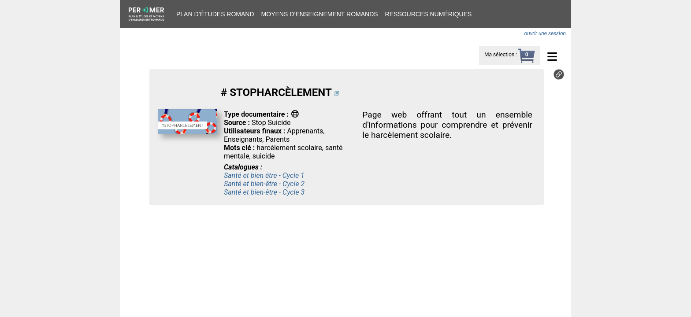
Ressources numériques (428, 14)
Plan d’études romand (215, 14)
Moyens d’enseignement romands (319, 14)
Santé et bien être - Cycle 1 (264, 175)
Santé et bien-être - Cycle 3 (264, 192)
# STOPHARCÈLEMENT (276, 92)
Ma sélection (499, 55)
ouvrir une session (545, 33)
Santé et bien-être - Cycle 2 (264, 184)
